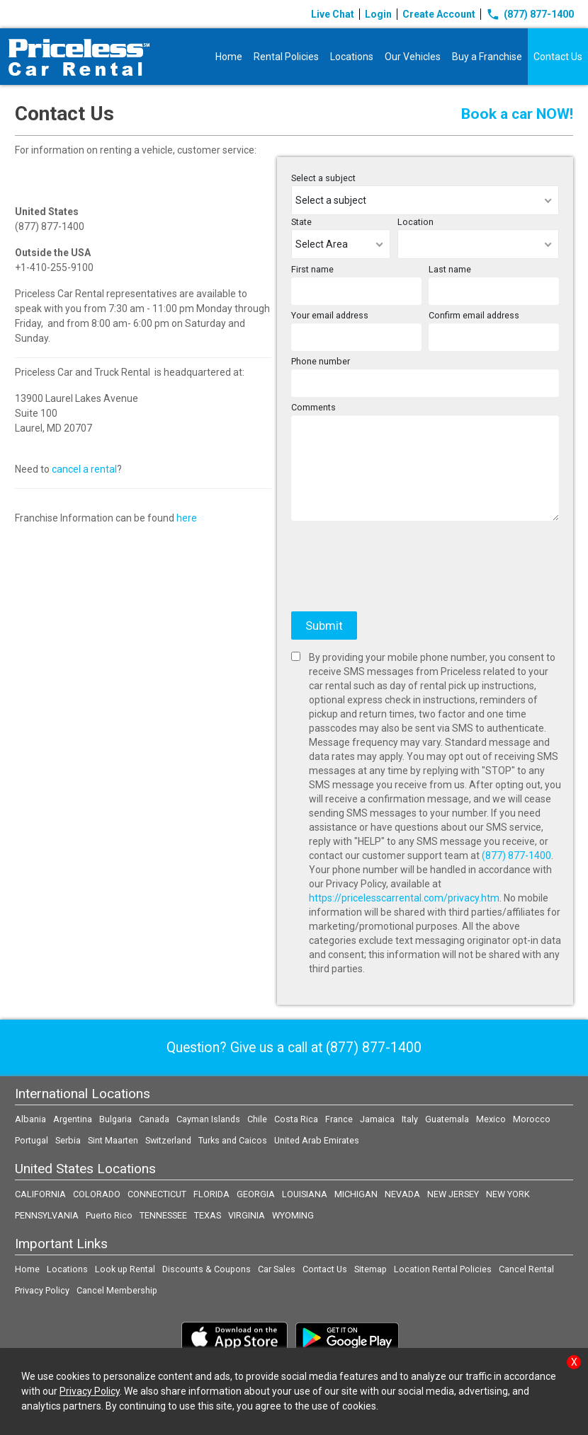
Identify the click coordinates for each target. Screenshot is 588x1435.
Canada (154, 1119)
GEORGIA (256, 1194)
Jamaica (377, 1119)
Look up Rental (125, 1269)
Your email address (329, 315)
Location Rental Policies (443, 1269)
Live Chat (332, 14)
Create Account (438, 14)
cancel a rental (84, 469)
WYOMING (293, 1215)
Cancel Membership (117, 1290)
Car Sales (276, 1269)
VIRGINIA (246, 1215)
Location (415, 222)
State (301, 222)
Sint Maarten (113, 1140)
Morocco (531, 1119)
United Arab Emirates (316, 1140)
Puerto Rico (109, 1215)
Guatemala (447, 1119)
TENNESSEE (163, 1215)
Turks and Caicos (232, 1140)
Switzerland (168, 1140)
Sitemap (370, 1269)
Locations (351, 56)
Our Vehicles (413, 56)
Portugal (31, 1140)
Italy (410, 1119)
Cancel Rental (526, 1269)
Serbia (68, 1140)
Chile (257, 1119)
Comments (313, 407)
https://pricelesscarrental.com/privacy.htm (404, 898)
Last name (450, 269)
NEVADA (402, 1194)
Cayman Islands (208, 1119)
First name (312, 269)
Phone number (320, 361)
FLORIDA (211, 1194)
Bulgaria (115, 1119)
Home (228, 56)
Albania (30, 1119)
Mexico (491, 1119)
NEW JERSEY (453, 1194)
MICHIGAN (356, 1194)
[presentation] (399, 573)
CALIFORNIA (40, 1194)
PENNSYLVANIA (47, 1215)
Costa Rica (296, 1119)
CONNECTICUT (157, 1194)
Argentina (72, 1119)
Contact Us (557, 56)
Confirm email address (474, 315)
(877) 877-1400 (530, 14)
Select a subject (323, 178)
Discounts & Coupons (206, 1269)
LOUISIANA (304, 1194)
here (186, 518)
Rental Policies (286, 56)
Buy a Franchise (487, 56)
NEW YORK (508, 1194)
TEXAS (207, 1215)
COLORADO (96, 1194)
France (339, 1119)
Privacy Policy (42, 1290)
